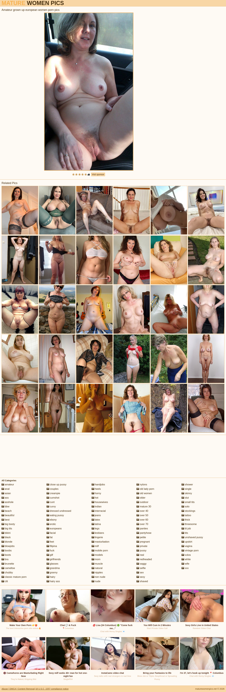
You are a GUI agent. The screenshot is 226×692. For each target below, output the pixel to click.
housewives (100, 502)
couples (53, 489)
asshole (7, 502)
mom (96, 559)
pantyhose (144, 533)
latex (96, 519)
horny (96, 493)
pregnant (143, 541)
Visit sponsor (98, 174)
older (141, 497)
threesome (189, 524)
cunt (51, 502)
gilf (50, 555)
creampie (53, 493)
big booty (8, 524)
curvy (51, 506)
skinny (187, 493)
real (140, 555)
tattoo (186, 515)
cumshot (53, 497)
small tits (188, 502)
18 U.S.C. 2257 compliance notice (52, 689)
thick (186, 519)
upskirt (187, 541)
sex (140, 572)
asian (6, 493)
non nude (98, 577)
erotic (51, 524)
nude (96, 581)
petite (141, 537)
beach (7, 511)
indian (97, 506)
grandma (53, 568)
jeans (96, 515)
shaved (142, 581)
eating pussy (55, 515)
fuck (50, 550)
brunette (8, 563)
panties (142, 528)
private (142, 546)
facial (51, 533)
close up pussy (56, 484)
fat (50, 537)
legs (96, 528)
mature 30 (144, 506)
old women (144, 493)
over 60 (142, 519)
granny (52, 572)
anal (6, 489)
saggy (141, 563)
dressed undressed (59, 511)
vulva (186, 555)
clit (5, 581)
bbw (5, 506)
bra (5, 559)
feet (50, 541)
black (6, 537)
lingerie (97, 537)
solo (185, 506)
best (6, 519)
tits (185, 533)
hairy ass (53, 581)
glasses (52, 563)
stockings (188, 511)
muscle (97, 563)
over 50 (142, 515)
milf (95, 546)
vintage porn (190, 550)
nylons (142, 484)
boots (6, 555)
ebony (52, 519)
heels (96, 489)
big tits (7, 528)
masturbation (100, 541)
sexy (141, 577)
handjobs (98, 484)
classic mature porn (14, 577)
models (97, 555)
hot (95, 497)
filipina (52, 546)
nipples (97, 572)
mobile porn (100, 550)
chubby (7, 572)
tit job (186, 528)
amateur (8, 484)
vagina (187, 546)
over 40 (142, 511)
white (186, 559)
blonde (7, 541)
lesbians (98, 533)
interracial (99, 511)
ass (5, 497)
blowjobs (8, 546)
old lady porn (145, 489)
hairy (51, 577)
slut (185, 497)
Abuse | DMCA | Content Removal (18, 689)
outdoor (142, 502)
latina (96, 524)
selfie (141, 568)
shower (187, 484)
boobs (7, 550)
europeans (54, 528)
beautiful (8, 515)
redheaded (144, 559)
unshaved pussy (192, 537)
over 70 (142, 524)
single (186, 489)
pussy (141, 550)
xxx (185, 568)
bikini (6, 533)
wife (185, 563)
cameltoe (8, 568)
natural (97, 568)
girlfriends (54, 559)
